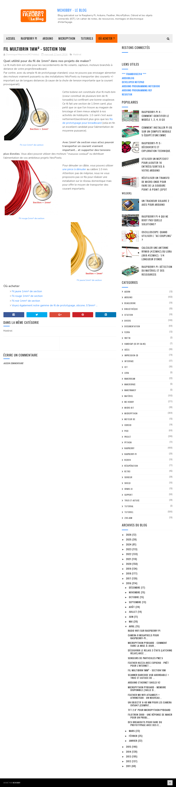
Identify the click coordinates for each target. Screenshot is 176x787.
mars (132, 731)
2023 (129, 549)
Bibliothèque (131, 309)
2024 (129, 544)
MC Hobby (129, 402)
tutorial (128, 506)
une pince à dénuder (74, 169)
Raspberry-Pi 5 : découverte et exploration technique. (156, 147)
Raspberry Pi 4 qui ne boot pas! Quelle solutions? (155, 220)
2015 (129, 746)
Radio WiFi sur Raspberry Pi (144, 630)
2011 (128, 766)
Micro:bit (129, 407)
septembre (135, 602)
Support (128, 494)
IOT (126, 367)
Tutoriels (87, 38)
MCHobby (16, 782)
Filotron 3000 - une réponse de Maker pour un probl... (150, 716)
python (128, 442)
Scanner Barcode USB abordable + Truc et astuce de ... (148, 676)
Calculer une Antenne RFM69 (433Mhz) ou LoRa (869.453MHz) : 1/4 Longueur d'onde (157, 253)
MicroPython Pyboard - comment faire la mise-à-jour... (147, 644)
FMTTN (127, 338)
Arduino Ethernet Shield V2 (144, 682)
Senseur (128, 477)
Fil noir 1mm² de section (31, 145)
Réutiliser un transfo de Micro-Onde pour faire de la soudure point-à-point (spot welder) (145, 185)
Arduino (48, 38)
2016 (129, 583)
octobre (134, 597)
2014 (129, 751)
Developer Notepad (133, 82)
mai (131, 621)
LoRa (126, 373)
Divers (127, 320)
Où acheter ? (106, 38)
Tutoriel (128, 512)
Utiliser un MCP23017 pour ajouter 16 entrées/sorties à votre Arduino (155, 164)
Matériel (77, 54)
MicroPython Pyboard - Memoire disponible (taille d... (147, 688)
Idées (126, 349)
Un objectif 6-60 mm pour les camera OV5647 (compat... (150, 703)
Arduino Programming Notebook (141, 86)
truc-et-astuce (132, 500)
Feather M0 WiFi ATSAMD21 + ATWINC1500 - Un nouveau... (145, 696)
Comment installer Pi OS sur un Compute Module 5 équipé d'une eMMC (157, 131)
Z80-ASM (128, 518)
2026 (129, 534)
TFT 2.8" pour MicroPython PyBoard (149, 710)
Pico (126, 431)
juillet (133, 611)
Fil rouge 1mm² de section (31, 218)
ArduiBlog (128, 78)
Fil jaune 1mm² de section (89, 280)
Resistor (127, 94)
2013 (129, 756)
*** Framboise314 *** (134, 74)
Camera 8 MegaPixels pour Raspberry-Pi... (143, 636)
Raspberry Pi (29, 38)
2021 (129, 559)
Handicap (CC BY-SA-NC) (135, 344)
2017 (129, 578)
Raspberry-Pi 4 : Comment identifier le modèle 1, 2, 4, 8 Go (155, 115)
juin (131, 616)
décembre (135, 587)
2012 (129, 761)
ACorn (127, 291)
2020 (129, 564)
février (133, 736)
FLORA (127, 332)
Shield (127, 483)
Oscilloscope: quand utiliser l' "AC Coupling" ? (157, 236)
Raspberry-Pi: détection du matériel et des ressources (157, 270)
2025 (129, 539)
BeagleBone (130, 303)
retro (127, 471)
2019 (129, 568)
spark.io (128, 489)
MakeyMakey (130, 390)
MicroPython (66, 38)
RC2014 (127, 460)
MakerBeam (129, 378)
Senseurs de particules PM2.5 (145, 658)
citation (128, 314)
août (132, 607)
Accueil (10, 38)
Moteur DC (129, 419)
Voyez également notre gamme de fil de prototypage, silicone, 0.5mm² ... (54, 305)
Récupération (131, 465)
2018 (129, 573)
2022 (129, 554)
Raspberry (129, 448)
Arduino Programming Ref (137, 90)
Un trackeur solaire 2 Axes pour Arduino (155, 203)
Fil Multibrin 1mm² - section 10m (147, 670)
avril (132, 626)
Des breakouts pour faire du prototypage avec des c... (145, 723)
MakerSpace (130, 384)
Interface (129, 361)
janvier (133, 740)
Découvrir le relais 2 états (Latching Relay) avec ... (150, 651)
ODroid (127, 425)
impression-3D (131, 355)
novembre (135, 592)
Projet (127, 436)
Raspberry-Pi (130, 454)
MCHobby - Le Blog (72, 10)
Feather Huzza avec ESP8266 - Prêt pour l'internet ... (148, 664)
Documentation (132, 326)
